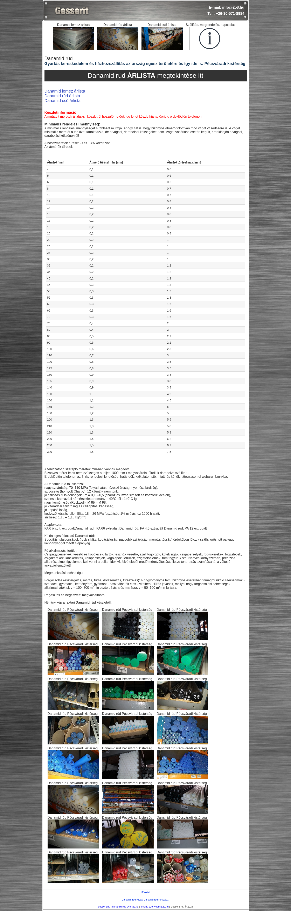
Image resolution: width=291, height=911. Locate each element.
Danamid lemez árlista (64, 91)
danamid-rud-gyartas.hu (125, 906)
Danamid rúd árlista (62, 96)
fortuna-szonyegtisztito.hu (154, 906)
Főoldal (145, 892)
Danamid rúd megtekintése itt (145, 75)
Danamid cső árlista (62, 100)
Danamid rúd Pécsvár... (156, 899)
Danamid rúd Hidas (132, 899)
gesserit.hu (104, 906)
